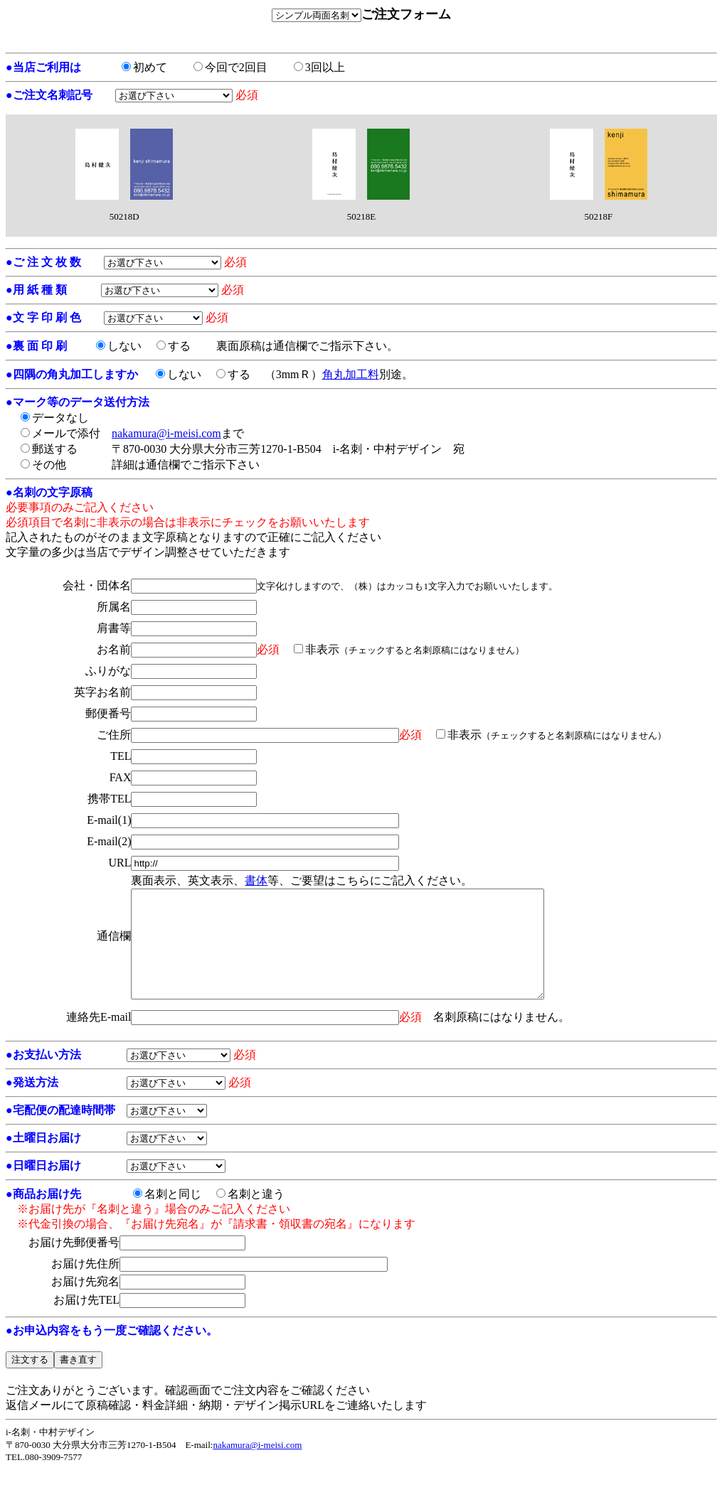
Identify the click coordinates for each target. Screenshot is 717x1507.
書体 (256, 880)
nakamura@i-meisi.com (166, 433)
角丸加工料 (350, 374)
